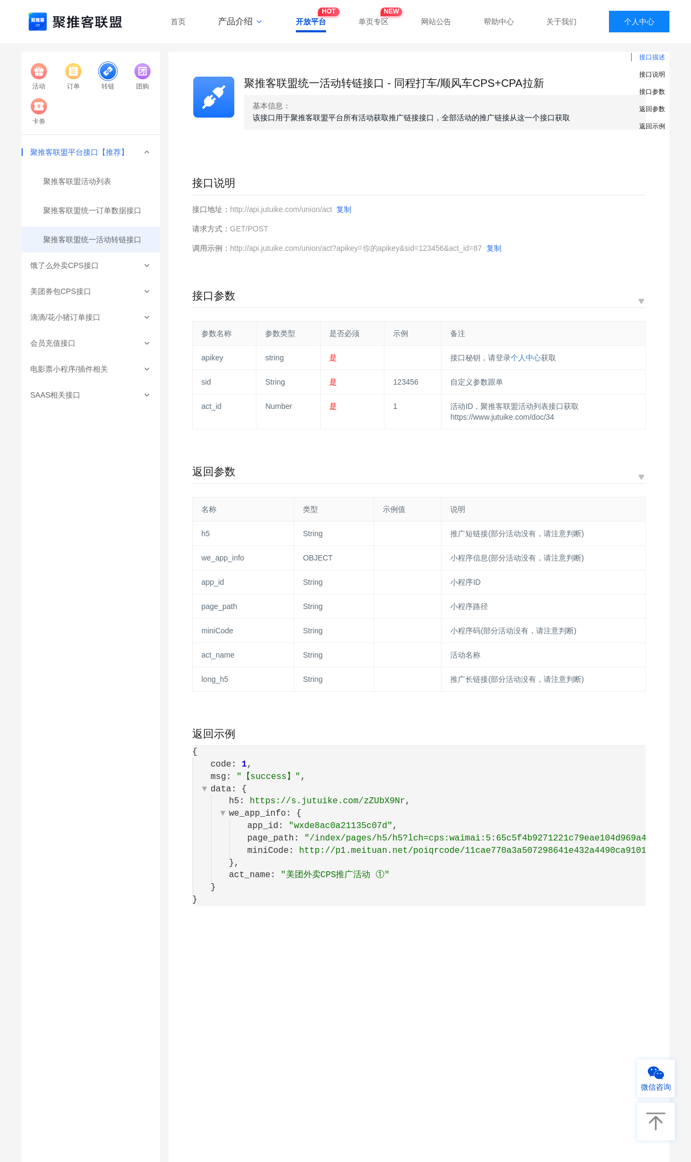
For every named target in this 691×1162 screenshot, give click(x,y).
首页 (178, 21)
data (221, 789)
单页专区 (373, 18)
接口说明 (652, 74)
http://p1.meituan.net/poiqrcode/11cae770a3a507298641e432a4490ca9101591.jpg (491, 851)
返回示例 (652, 126)
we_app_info (257, 813)
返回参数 (652, 109)
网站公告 (436, 21)
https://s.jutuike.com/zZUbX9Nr (327, 801)
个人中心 (639, 21)
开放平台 (311, 18)
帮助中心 (499, 21)
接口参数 (652, 91)
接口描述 (652, 57)
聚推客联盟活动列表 (77, 181)
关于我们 (561, 21)
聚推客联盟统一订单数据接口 (92, 210)
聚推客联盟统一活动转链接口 (92, 239)
